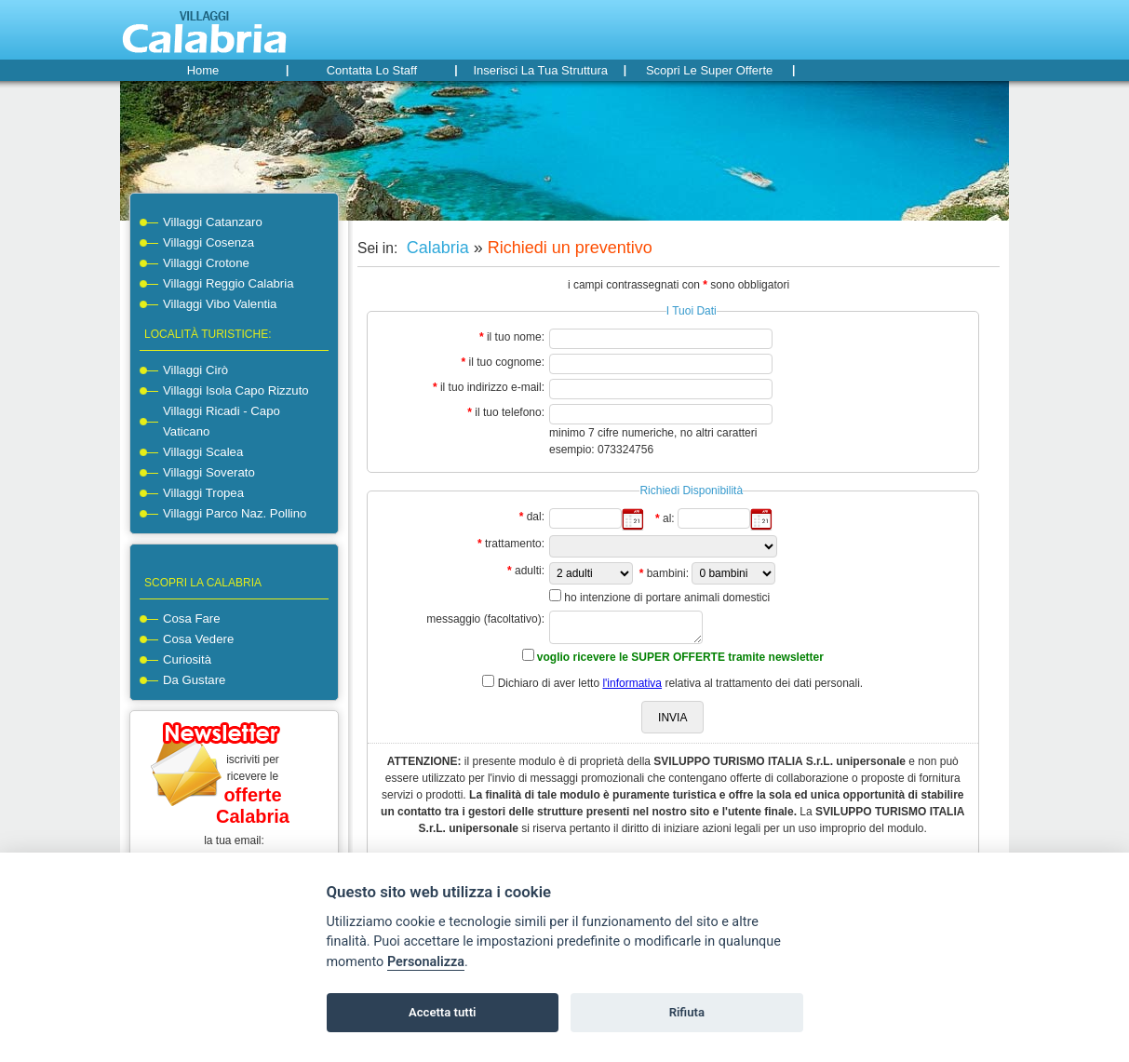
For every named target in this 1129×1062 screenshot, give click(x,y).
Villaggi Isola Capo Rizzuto (236, 390)
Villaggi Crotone (206, 263)
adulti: (529, 570)
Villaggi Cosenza (208, 242)
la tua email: (234, 840)
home (203, 70)
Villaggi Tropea (203, 493)
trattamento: (514, 543)
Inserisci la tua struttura (540, 70)
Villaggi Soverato (209, 472)
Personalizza (425, 962)
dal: (535, 516)
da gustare (194, 680)
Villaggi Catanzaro (212, 222)
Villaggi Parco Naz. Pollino (234, 513)
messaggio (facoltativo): (485, 618)
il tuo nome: (515, 336)
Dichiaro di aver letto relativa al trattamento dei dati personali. (681, 683)
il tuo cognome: (506, 362)
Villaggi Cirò (195, 370)
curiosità (187, 659)
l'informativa (632, 683)
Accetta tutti (443, 1012)
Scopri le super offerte (709, 70)
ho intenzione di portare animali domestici (667, 597)
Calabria (435, 247)
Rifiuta (687, 1012)
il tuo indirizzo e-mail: (492, 387)
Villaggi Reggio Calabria (228, 283)
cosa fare (192, 618)
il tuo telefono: (509, 412)
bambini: (668, 573)
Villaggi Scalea (203, 452)
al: (669, 518)
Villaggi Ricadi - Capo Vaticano (221, 421)
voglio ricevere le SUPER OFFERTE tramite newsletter (680, 657)
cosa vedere (198, 639)
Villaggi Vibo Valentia (219, 304)
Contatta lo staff (372, 70)
